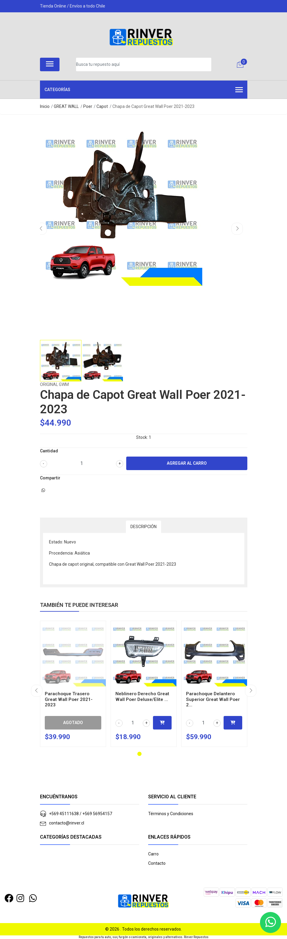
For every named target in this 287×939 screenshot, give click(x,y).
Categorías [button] (143, 90)
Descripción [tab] (143, 526)
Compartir (50, 478)
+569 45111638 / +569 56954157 (80, 813)
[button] (139, 754)
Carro (153, 854)
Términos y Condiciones (170, 813)
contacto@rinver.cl (66, 823)
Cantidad (49, 450)
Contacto (157, 863)
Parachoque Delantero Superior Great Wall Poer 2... (213, 699)
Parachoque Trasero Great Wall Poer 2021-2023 (69, 699)
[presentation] (41, 229)
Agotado (73, 722)
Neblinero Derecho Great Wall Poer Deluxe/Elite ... (142, 696)
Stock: (142, 437)
